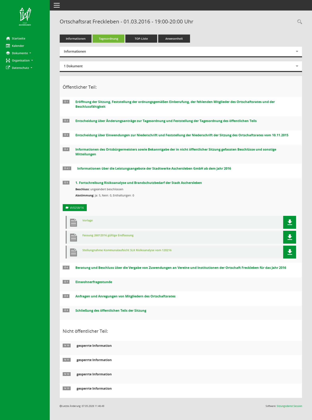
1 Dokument (73, 66)
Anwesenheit (174, 38)
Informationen (76, 38)
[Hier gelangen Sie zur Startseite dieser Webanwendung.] (25, 17)
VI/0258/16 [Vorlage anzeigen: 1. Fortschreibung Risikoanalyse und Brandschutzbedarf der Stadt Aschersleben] (77, 208)
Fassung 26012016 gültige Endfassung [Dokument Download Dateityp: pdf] (108, 235)
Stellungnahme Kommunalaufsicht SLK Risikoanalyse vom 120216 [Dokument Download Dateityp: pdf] (127, 250)
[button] (25, 53)
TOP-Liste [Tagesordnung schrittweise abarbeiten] (141, 38)
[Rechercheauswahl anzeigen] (298, 22)
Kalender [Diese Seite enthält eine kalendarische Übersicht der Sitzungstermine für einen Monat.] (15, 46)
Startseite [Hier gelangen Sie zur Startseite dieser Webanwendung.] (15, 38)
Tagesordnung (108, 38)
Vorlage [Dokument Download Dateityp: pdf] (87, 220)
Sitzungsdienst (289, 406)
